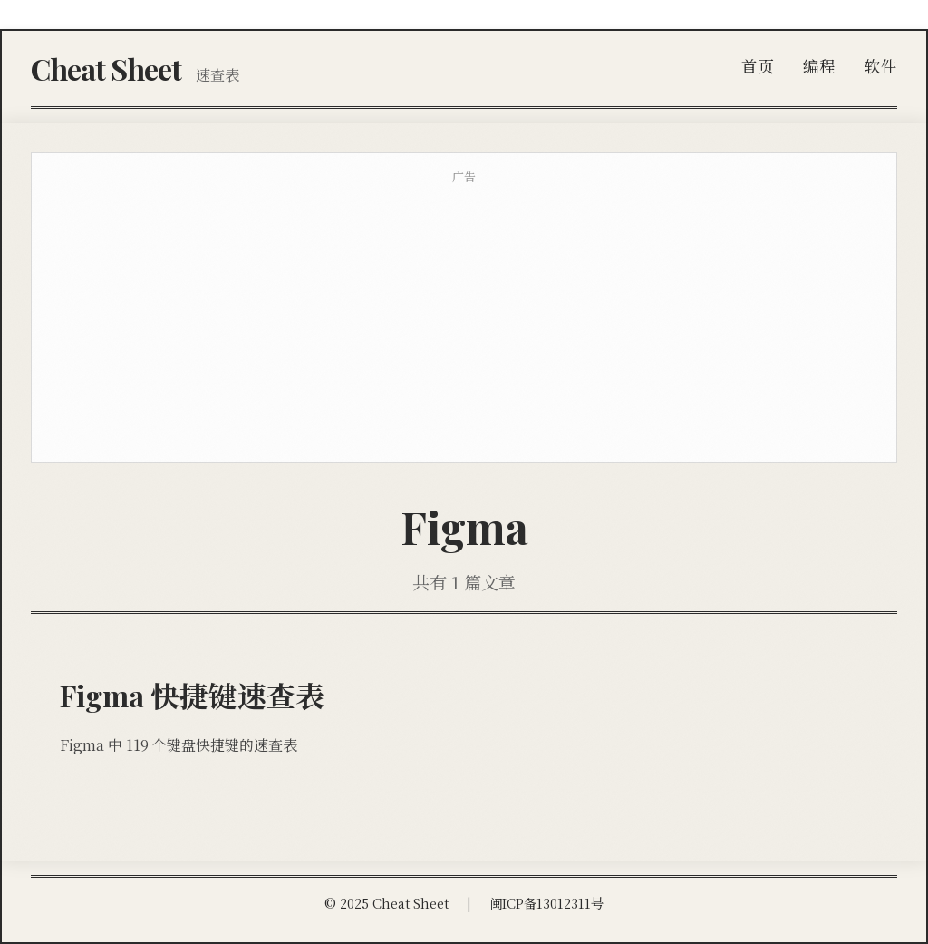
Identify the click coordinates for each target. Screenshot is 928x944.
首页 (757, 65)
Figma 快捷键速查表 (192, 695)
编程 (819, 65)
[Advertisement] (464, 321)
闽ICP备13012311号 (546, 902)
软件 (881, 65)
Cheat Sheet (106, 68)
